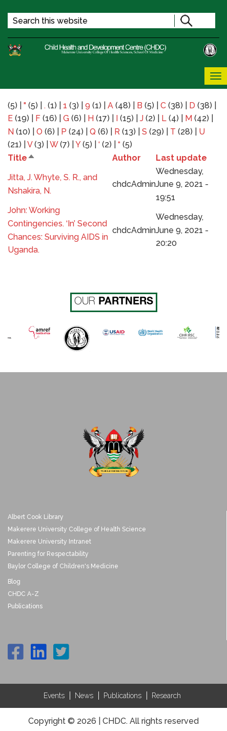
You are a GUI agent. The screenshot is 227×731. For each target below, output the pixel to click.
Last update (181, 158)
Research (166, 695)
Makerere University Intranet (49, 541)
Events (54, 695)
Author (126, 158)
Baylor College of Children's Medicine (63, 566)
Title (21, 158)
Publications (25, 606)
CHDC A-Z (23, 594)
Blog (14, 581)
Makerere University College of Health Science (77, 529)
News (84, 695)
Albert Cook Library (36, 517)
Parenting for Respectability (48, 553)
